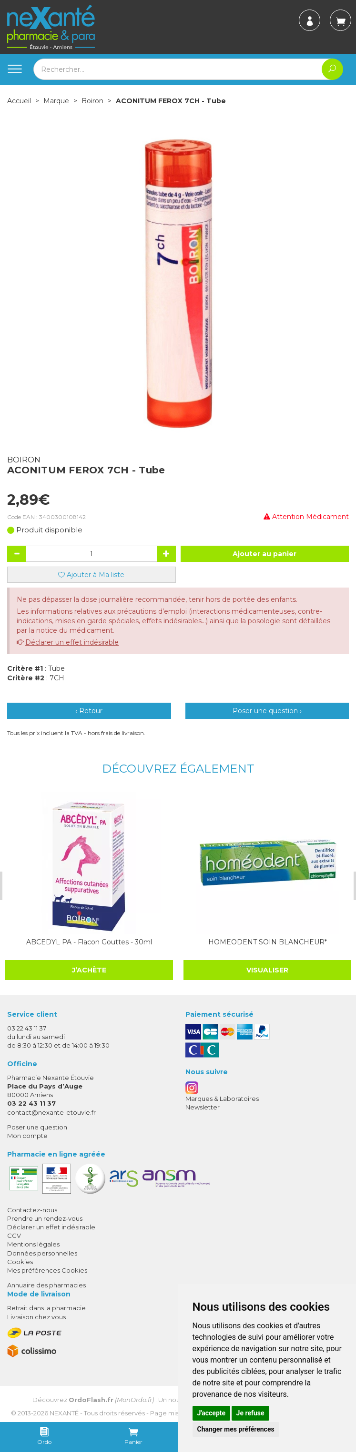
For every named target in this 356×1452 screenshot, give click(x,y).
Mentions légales (33, 1244)
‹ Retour (88, 710)
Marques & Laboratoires (222, 1098)
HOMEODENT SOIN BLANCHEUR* (264, 942)
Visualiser (264, 970)
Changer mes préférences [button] (236, 1429)
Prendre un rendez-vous (44, 1218)
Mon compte (27, 1135)
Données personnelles (42, 1253)
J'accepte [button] (211, 1413)
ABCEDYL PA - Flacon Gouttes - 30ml (87, 942)
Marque (56, 101)
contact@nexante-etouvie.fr (51, 1112)
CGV (14, 1235)
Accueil (19, 101)
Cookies (20, 1262)
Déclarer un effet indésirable (72, 642)
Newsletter (202, 1107)
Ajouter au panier (264, 553)
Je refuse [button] (250, 1413)
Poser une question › (267, 710)
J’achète (87, 969)
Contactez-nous (32, 1210)
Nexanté (64, 1413)
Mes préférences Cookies (47, 1270)
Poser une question (37, 1127)
